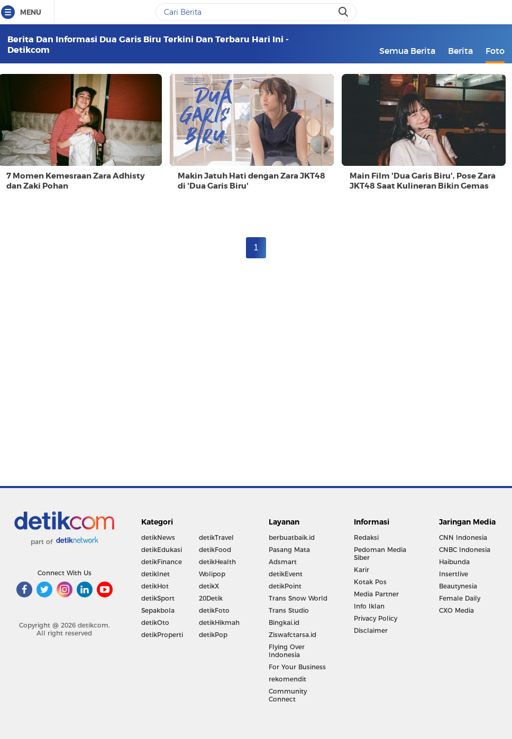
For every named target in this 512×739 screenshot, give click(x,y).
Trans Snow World (298, 598)
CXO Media (456, 610)
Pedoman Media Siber (380, 554)
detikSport (158, 598)
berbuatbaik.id (292, 537)
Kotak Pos (370, 582)
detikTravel (216, 537)
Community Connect (288, 695)
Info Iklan (369, 606)
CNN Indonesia (463, 537)
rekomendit (287, 679)
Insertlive (453, 574)
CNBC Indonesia (464, 550)
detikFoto (214, 610)
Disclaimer (371, 630)
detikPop (213, 635)
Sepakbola (158, 610)
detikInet (155, 574)
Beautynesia (458, 586)
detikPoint (285, 586)
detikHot (155, 586)
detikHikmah (219, 622)
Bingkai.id (284, 622)
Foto (495, 50)
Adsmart (283, 562)
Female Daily (459, 598)
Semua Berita (407, 50)
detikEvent (286, 574)
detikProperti (162, 635)
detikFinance (161, 562)
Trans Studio (289, 610)
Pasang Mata (289, 550)
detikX (209, 586)
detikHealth (217, 562)
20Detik (211, 598)
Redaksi (366, 537)
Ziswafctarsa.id (292, 635)
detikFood (215, 550)
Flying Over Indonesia (287, 651)
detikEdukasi (161, 550)
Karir (361, 570)
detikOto (155, 622)
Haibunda (454, 562)
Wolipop (212, 574)
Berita (460, 50)
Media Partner (376, 594)
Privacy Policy (375, 618)
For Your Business (297, 667)
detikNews (158, 537)
